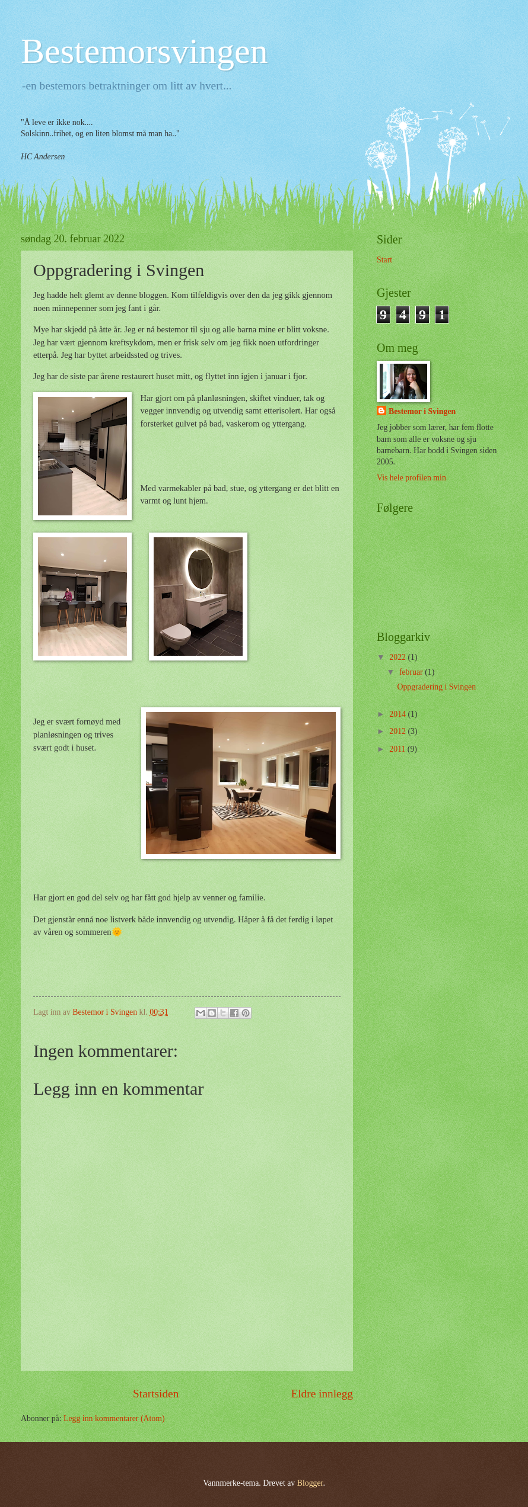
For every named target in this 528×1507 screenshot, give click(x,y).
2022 (398, 657)
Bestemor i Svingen (422, 411)
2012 (398, 731)
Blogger (310, 1483)
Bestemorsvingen (144, 50)
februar (412, 672)
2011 (398, 749)
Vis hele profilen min (411, 477)
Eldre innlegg (322, 1393)
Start (384, 259)
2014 (398, 714)
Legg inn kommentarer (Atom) (114, 1418)
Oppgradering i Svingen (436, 686)
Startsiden (156, 1393)
